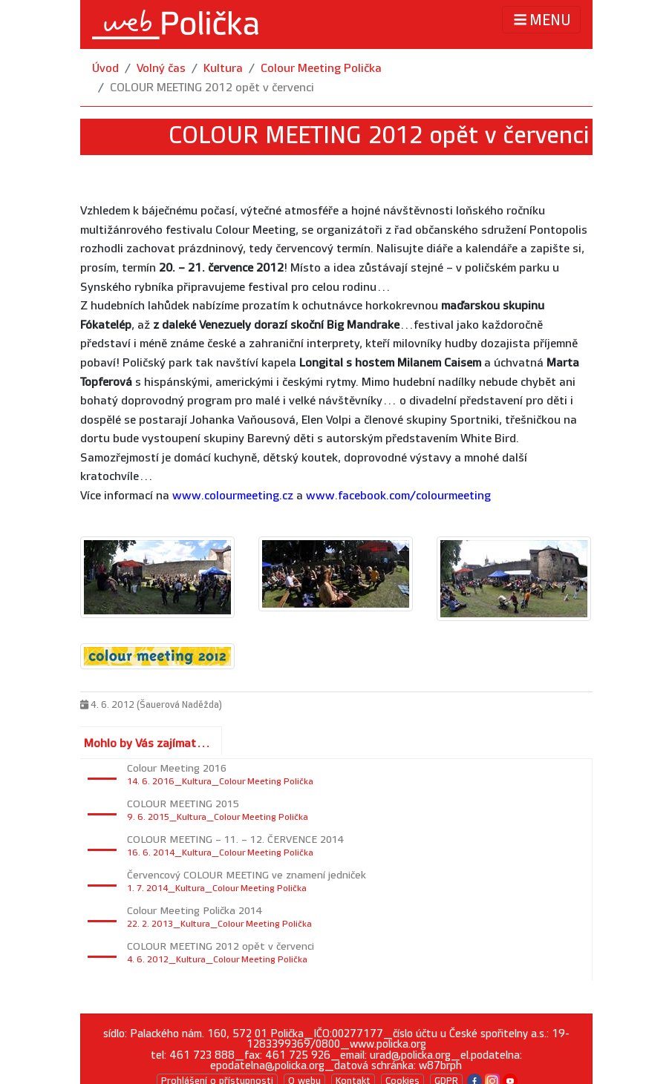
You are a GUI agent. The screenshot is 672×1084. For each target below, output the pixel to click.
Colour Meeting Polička (321, 69)
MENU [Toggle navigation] (541, 20)
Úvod (105, 69)
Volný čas (161, 69)
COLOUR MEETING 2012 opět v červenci (212, 88)
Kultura (223, 69)
